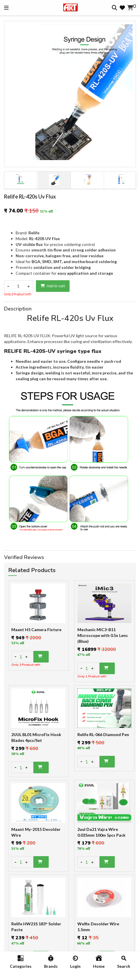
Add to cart (53, 286)
